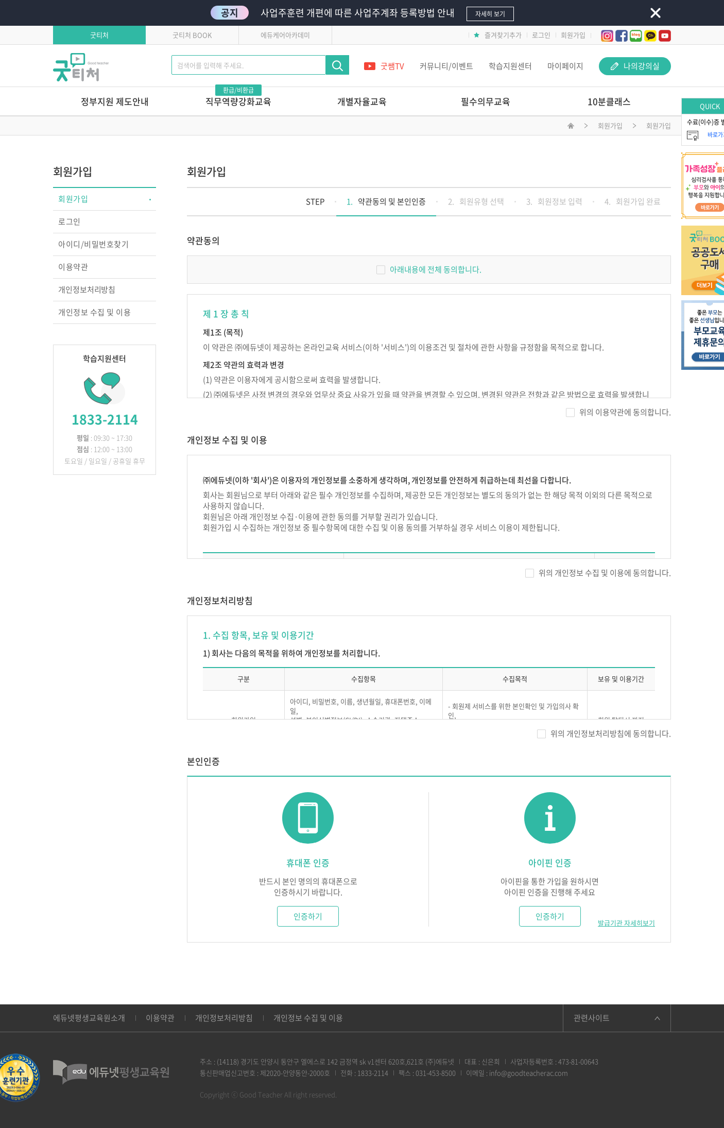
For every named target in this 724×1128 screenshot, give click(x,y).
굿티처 (99, 35)
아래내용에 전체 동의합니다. (428, 269)
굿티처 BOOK (192, 35)
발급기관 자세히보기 (626, 923)
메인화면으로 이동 (570, 127)
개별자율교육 (362, 101)
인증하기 (308, 916)
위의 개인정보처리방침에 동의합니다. (604, 733)
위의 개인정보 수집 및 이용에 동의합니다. (598, 572)
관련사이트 (592, 1017)
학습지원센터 (510, 66)
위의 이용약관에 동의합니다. (618, 412)
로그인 (541, 35)
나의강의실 (635, 66)
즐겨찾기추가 (498, 35)
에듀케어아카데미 (285, 35)
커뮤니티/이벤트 (446, 66)
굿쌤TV (384, 66)
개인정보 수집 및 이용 (94, 312)
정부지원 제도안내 (115, 101)
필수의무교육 (485, 101)
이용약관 (73, 266)
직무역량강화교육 (238, 97)
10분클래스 (609, 101)
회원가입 (573, 35)
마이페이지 (565, 66)
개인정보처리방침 (86, 289)
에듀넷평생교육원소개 (89, 1017)
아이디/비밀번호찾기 (93, 244)
